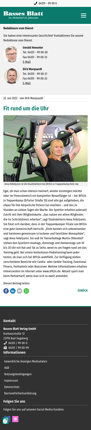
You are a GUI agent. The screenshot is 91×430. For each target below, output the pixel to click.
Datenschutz (11, 387)
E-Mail (27, 62)
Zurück (83, 290)
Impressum (11, 380)
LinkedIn (13, 291)
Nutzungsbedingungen (18, 374)
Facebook (6, 291)
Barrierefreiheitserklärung (20, 393)
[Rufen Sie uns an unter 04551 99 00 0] (46, 3)
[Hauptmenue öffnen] (84, 15)
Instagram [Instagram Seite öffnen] (15, 419)
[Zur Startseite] (23, 15)
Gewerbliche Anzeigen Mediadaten (25, 361)
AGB (6, 368)
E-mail (19, 291)
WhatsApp (26, 291)
